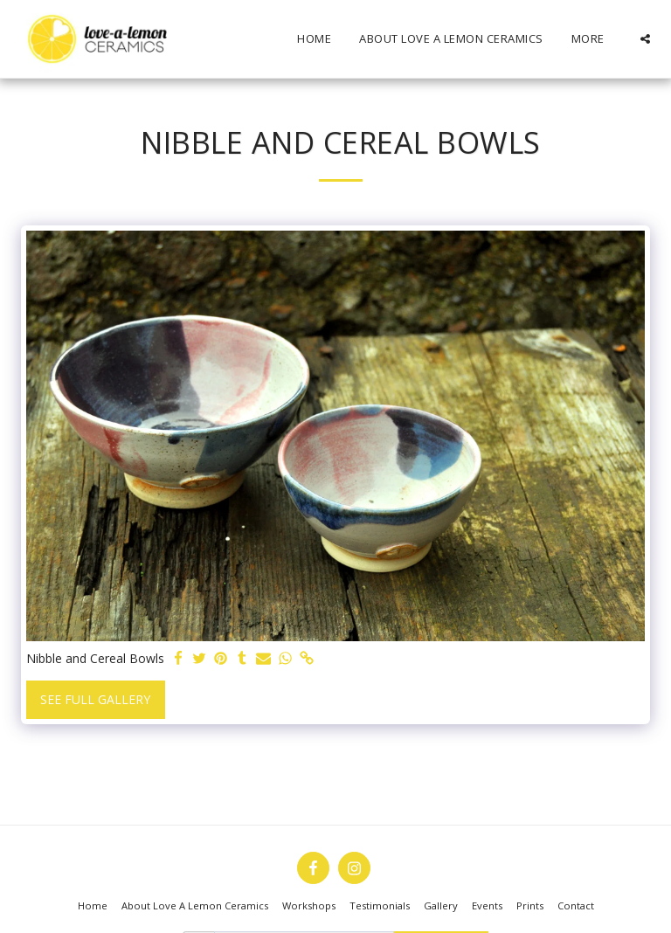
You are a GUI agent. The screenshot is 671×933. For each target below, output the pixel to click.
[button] (645, 39)
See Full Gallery (95, 699)
